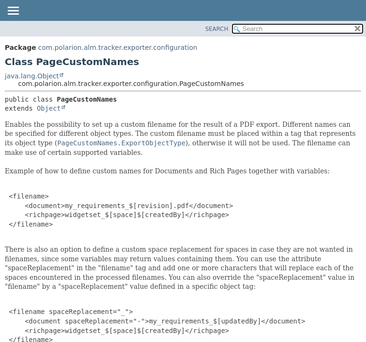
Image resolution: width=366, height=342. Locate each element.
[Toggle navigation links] (13, 11)
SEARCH (217, 29)
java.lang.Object (32, 76)
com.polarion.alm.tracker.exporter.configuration (117, 47)
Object (49, 108)
